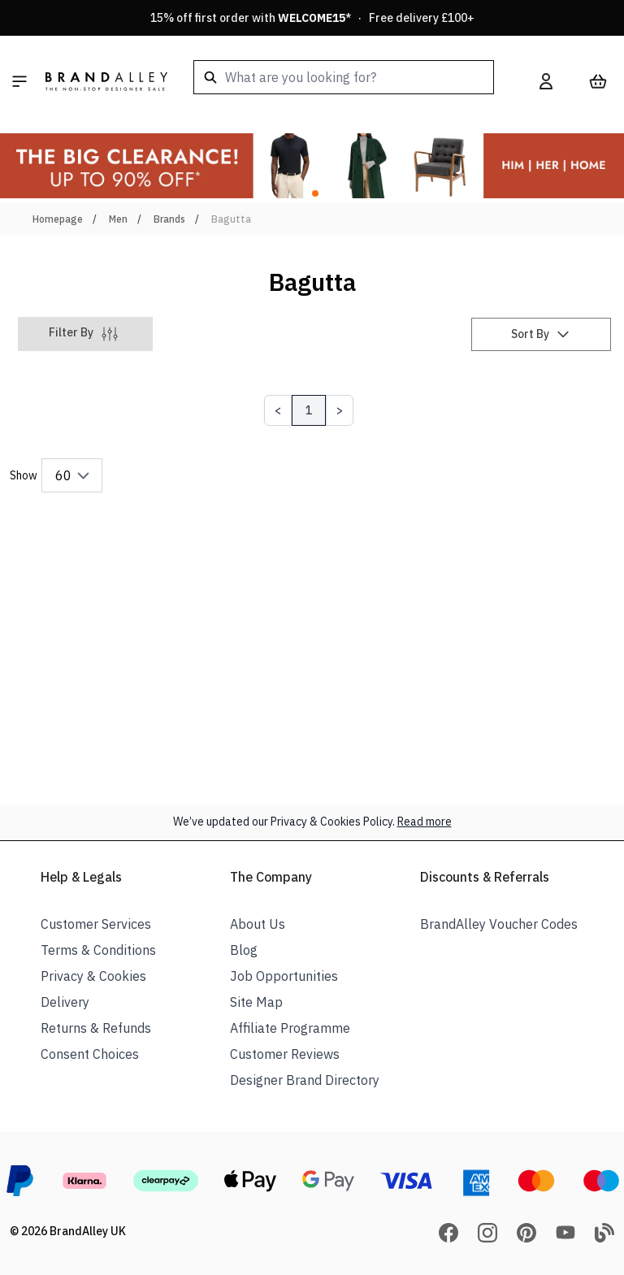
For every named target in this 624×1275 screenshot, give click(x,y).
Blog (244, 950)
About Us (257, 924)
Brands (169, 219)
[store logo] (106, 81)
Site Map (256, 1002)
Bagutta (231, 219)
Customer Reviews (285, 1054)
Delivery (65, 1002)
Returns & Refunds (96, 1028)
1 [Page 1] (309, 410)
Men (118, 219)
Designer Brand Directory (304, 1080)
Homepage (57, 219)
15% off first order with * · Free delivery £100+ (312, 18)
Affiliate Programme (290, 1028)
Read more (424, 821)
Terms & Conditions (98, 950)
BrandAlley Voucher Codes (499, 924)
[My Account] (546, 81)
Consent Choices (90, 1054)
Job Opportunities (284, 976)
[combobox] (343, 77)
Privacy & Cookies (93, 976)
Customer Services (96, 924)
